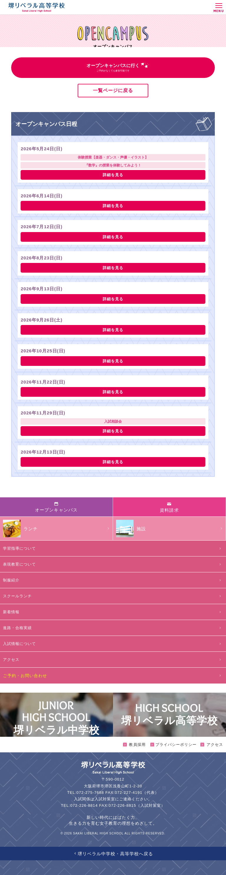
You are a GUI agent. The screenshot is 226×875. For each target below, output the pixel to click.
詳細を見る (113, 175)
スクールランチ (112, 596)
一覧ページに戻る (113, 90)
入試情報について (112, 643)
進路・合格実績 (112, 628)
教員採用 (134, 744)
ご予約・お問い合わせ (112, 675)
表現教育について (112, 564)
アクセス (112, 659)
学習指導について (112, 548)
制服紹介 (112, 580)
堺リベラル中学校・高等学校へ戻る (113, 853)
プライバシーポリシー (173, 744)
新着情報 (112, 612)
